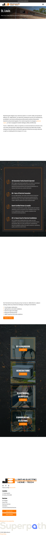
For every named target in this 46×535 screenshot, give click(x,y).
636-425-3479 (12, 487)
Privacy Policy (3, 534)
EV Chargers (5, 500)
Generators (4, 506)
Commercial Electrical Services (9, 507)
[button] (43, 4)
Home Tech (4, 502)
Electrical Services (6, 504)
